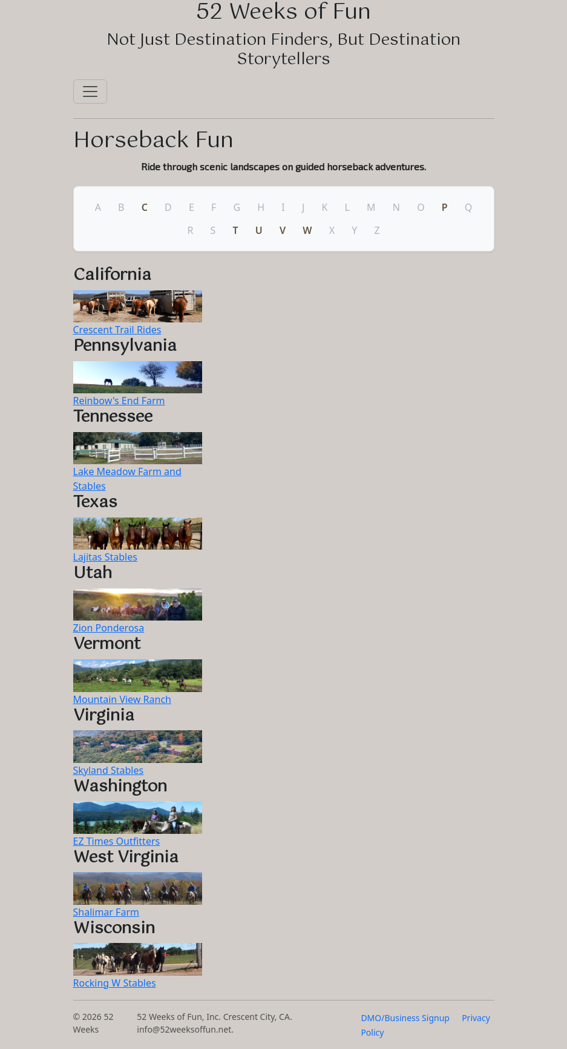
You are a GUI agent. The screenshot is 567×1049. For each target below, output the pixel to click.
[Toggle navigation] (90, 91)
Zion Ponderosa (109, 627)
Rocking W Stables (114, 983)
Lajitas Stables (105, 557)
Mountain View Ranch (122, 699)
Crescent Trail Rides (117, 329)
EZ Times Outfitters (116, 841)
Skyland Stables (108, 770)
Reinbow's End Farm (119, 400)
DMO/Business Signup (405, 1018)
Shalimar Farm (106, 912)
